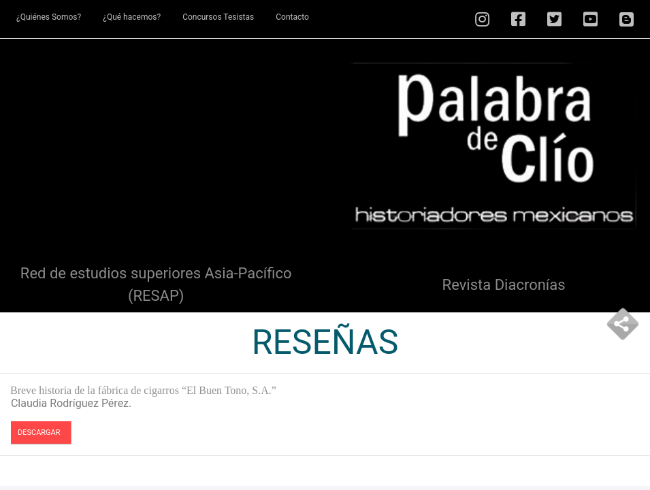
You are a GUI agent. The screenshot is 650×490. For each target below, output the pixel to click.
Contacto (292, 17)
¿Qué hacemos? (132, 17)
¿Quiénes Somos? (48, 17)
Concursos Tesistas (218, 17)
